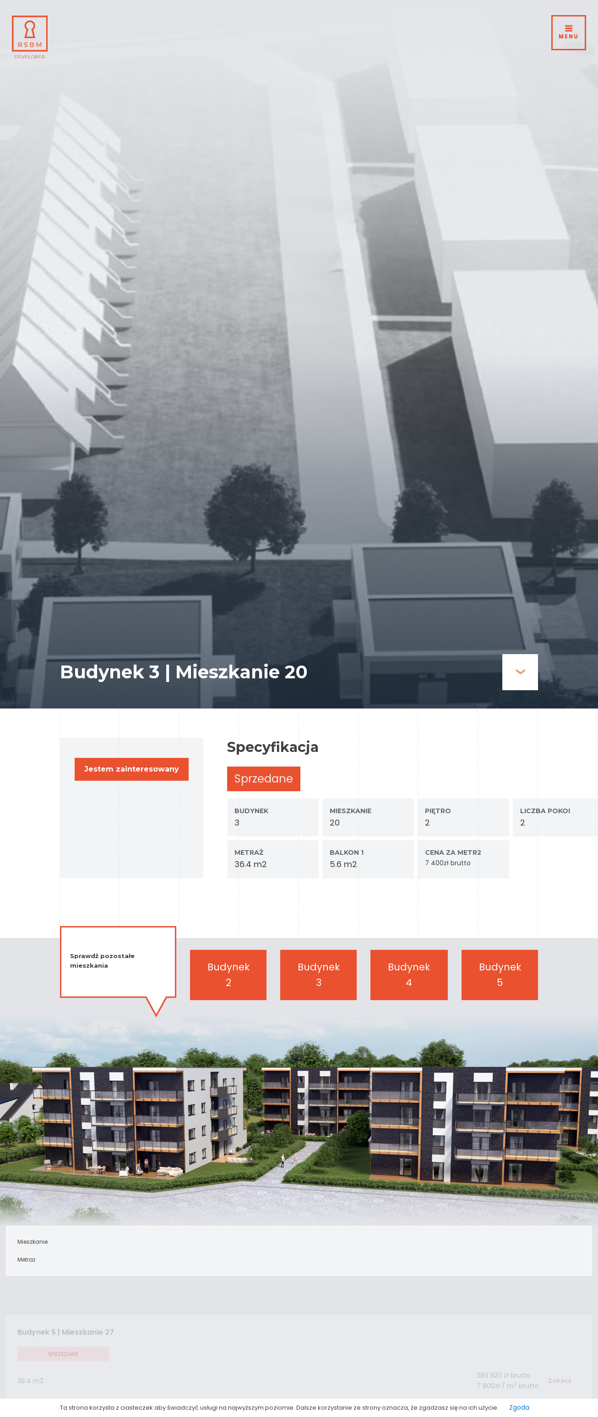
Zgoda (519, 1407)
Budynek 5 (500, 974)
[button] (132, 769)
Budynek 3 (319, 974)
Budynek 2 (228, 974)
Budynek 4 (409, 974)
